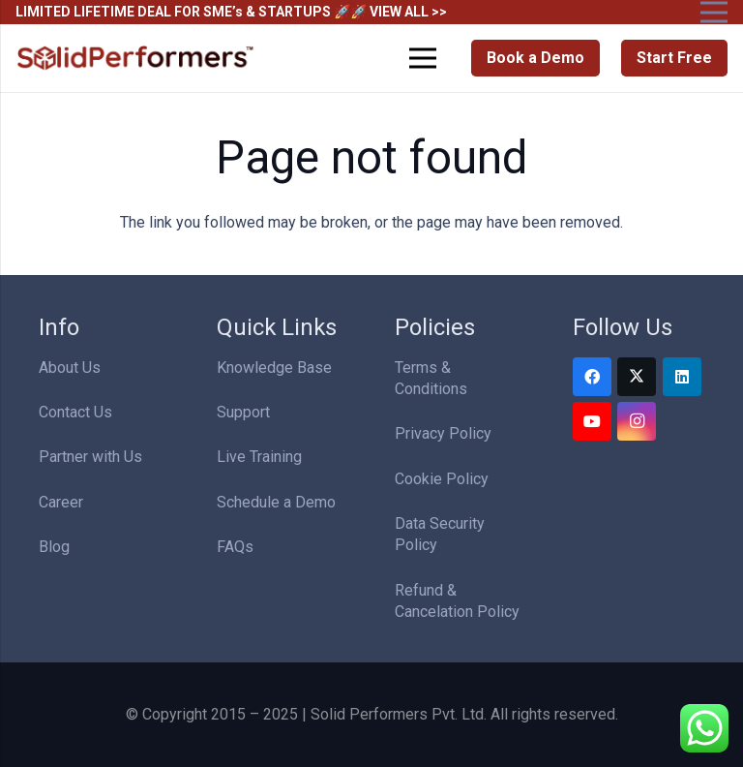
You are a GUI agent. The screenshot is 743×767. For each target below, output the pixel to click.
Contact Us (75, 412)
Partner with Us (90, 456)
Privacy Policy (443, 433)
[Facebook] (592, 376)
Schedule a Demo (276, 502)
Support (243, 412)
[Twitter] (636, 376)
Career (61, 502)
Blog (54, 546)
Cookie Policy (442, 479)
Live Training (259, 456)
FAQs (235, 546)
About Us (70, 367)
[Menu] (424, 58)
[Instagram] (636, 421)
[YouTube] (592, 421)
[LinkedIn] (682, 376)
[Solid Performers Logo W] (136, 59)
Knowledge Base (274, 367)
